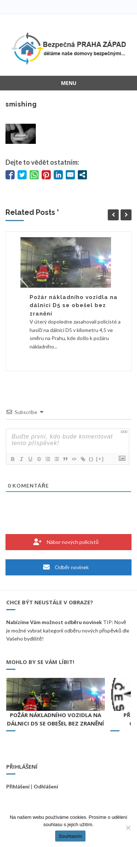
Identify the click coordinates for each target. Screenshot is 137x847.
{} (91, 459)
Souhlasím (70, 836)
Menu (68, 82)
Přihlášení (18, 786)
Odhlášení (46, 786)
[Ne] (128, 827)
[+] (100, 459)
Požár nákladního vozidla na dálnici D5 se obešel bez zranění (74, 305)
